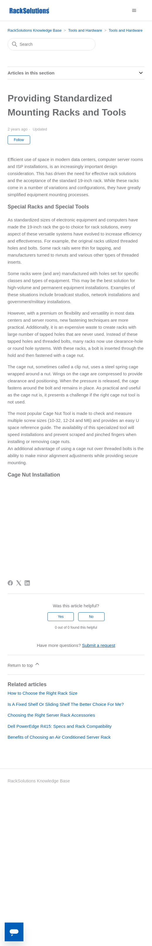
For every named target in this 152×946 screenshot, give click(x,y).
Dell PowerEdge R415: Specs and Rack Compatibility (60, 726)
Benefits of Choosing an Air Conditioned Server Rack (59, 737)
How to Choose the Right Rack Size (42, 693)
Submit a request (98, 645)
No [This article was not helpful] (91, 617)
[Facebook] (10, 583)
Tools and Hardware (85, 30)
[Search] (51, 44)
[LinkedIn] (27, 583)
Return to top (24, 664)
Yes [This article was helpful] (61, 617)
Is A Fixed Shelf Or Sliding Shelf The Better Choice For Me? (66, 704)
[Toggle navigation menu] (134, 10)
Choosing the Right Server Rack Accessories (51, 715)
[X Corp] (18, 583)
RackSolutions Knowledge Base (35, 30)
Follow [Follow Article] (19, 140)
